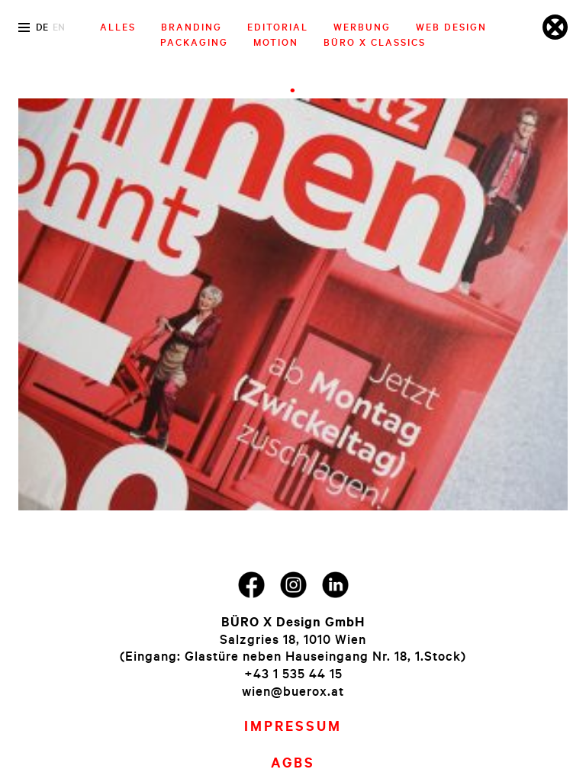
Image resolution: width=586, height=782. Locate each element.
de (42, 27)
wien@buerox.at (293, 691)
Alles (118, 27)
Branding (191, 27)
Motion (275, 42)
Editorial (277, 27)
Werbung (362, 27)
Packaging (194, 42)
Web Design (451, 27)
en (59, 27)
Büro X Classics (375, 42)
